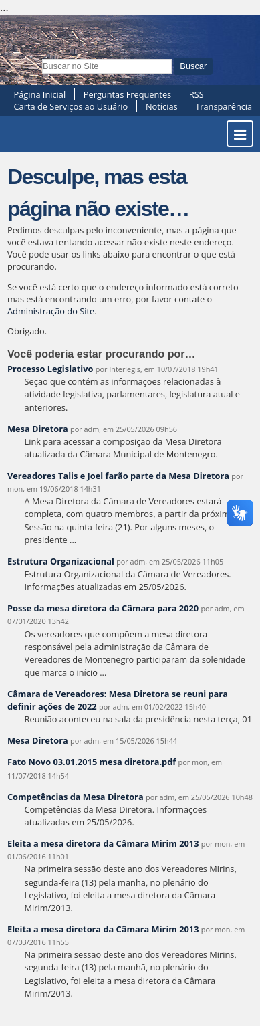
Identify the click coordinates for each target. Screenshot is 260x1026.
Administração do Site (50, 311)
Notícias (162, 106)
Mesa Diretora (37, 429)
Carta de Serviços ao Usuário (71, 106)
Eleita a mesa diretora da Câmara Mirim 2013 (103, 843)
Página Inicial (40, 94)
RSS (196, 94)
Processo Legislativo (50, 369)
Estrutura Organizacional (60, 561)
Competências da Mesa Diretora (75, 797)
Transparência (223, 106)
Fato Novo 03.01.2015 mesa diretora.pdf (91, 762)
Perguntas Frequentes (127, 94)
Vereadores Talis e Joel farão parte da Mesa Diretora (118, 476)
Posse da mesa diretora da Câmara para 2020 (103, 608)
